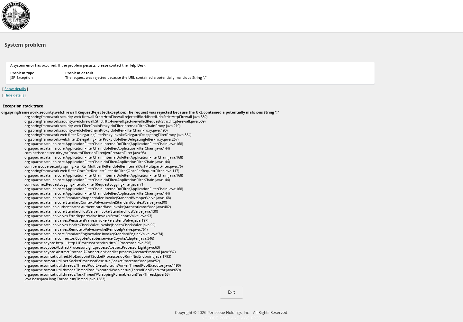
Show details (15, 89)
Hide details (14, 95)
